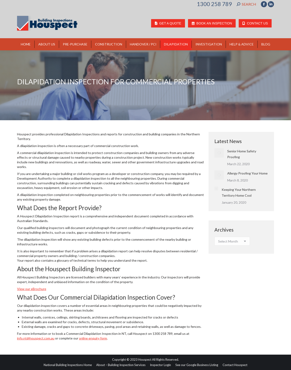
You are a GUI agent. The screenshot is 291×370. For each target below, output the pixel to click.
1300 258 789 (214, 4)
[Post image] (219, 153)
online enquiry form (93, 338)
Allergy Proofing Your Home (247, 173)
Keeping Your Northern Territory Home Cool (239, 192)
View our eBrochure (31, 289)
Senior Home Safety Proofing (241, 154)
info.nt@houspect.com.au (35, 338)
